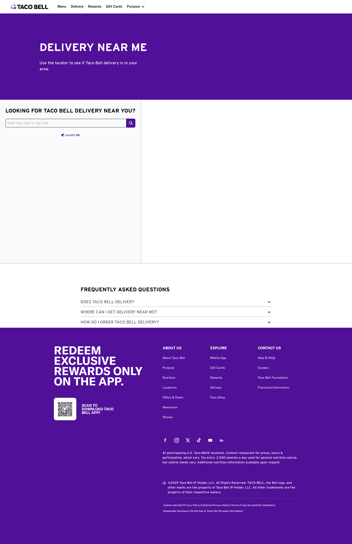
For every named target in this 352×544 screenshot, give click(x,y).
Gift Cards (114, 6)
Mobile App (218, 358)
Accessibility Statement (261, 505)
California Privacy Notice (215, 505)
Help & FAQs (266, 358)
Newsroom (170, 407)
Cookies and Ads (172, 505)
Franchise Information (273, 387)
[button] (176, 303)
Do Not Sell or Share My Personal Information (216, 511)
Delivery (77, 6)
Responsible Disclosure (176, 511)
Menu (61, 6)
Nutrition (169, 378)
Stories (168, 417)
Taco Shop (217, 397)
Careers (263, 368)
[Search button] (130, 123)
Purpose (133, 6)
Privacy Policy (191, 505)
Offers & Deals (173, 397)
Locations (170, 387)
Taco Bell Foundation (273, 378)
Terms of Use (238, 505)
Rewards (94, 6)
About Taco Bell (174, 358)
